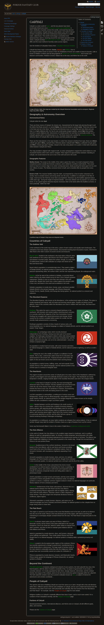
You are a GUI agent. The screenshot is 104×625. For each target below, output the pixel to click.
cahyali (24, 13)
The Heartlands (86, 36)
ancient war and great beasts (71, 53)
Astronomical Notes (87, 27)
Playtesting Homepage (10, 23)
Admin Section (10, 41)
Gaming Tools (8, 39)
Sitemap (97, 7)
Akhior (67, 49)
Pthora (32, 543)
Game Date (7, 31)
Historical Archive (9, 29)
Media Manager (90, 7)
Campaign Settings (9, 26)
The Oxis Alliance (87, 38)
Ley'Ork (32, 383)
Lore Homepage (8, 21)
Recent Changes (79, 7)
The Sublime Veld (87, 33)
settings (18, 13)
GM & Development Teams (11, 34)
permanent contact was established (59, 28)
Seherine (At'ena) (86, 135)
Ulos (31, 354)
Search (99, 4)
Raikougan (33, 332)
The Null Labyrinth (36, 567)
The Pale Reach (86, 40)
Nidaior (59, 49)
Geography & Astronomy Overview (88, 25)
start (13, 13)
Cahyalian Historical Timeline (66, 46)
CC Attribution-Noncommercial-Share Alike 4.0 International (77, 621)
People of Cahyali (86, 44)
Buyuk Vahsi (34, 255)
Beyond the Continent (87, 42)
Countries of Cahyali (86, 31)
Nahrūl (32, 521)
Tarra (74, 575)
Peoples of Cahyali (60, 590)
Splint (32, 404)
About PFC (7, 18)
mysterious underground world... (81, 426)
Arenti (32, 465)
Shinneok (33, 486)
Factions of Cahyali (87, 46)
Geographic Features (88, 29)
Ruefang (32, 310)
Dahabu (32, 275)
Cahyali (82, 22)
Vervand (32, 445)
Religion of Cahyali (64, 596)
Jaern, (48, 26)
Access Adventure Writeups (13, 36)
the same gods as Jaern (52, 40)
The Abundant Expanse (88, 35)
